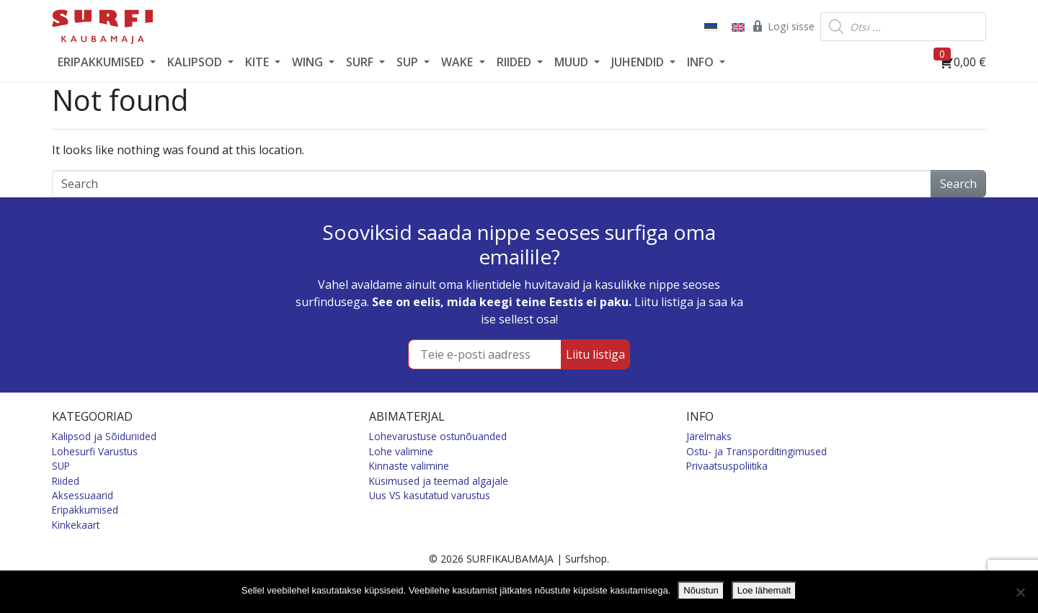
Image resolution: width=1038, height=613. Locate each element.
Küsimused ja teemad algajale (438, 481)
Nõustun (700, 590)
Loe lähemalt (764, 590)
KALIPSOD (196, 62)
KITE (258, 62)
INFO (702, 62)
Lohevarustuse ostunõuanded (438, 436)
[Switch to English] (736, 26)
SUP (408, 62)
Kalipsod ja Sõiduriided (104, 436)
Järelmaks (709, 436)
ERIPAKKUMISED (102, 62)
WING (309, 62)
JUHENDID (639, 62)
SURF (361, 62)
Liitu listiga (595, 354)
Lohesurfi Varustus (95, 451)
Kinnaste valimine (409, 466)
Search (958, 184)
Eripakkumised (85, 509)
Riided (65, 481)
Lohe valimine (401, 451)
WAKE (458, 62)
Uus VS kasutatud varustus (429, 495)
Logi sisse (782, 26)
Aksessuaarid (82, 495)
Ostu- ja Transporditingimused (756, 451)
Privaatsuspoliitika (727, 466)
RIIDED (515, 62)
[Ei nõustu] (1020, 592)
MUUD (572, 62)
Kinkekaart (75, 525)
